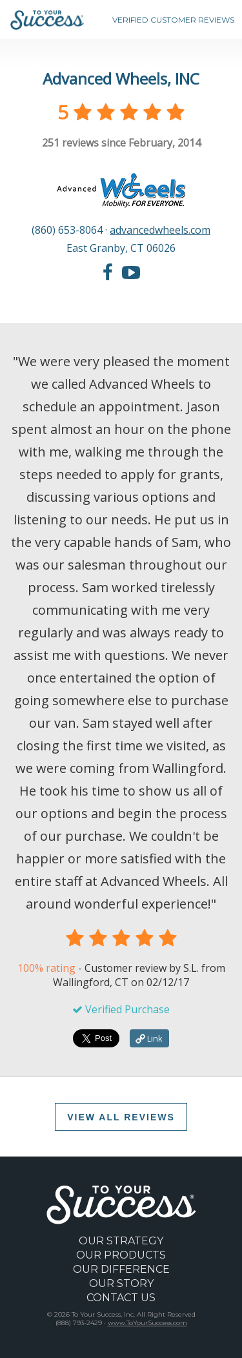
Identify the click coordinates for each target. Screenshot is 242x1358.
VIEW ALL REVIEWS (121, 1117)
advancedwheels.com (160, 230)
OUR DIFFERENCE (121, 1269)
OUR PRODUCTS (121, 1255)
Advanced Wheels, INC (121, 78)
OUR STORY (121, 1283)
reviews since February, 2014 (121, 143)
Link (149, 1038)
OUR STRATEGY (121, 1241)
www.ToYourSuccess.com (147, 1323)
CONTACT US (121, 1297)
